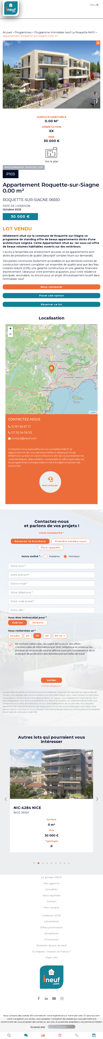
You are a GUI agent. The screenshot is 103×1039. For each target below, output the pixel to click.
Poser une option (51, 295)
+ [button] (10, 329)
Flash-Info (52, 957)
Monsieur (74, 556)
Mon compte (51, 907)
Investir (38, 622)
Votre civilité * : (31, 556)
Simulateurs (51, 933)
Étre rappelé (50, 547)
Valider (52, 680)
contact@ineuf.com (22, 438)
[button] (34, 863)
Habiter (17, 622)
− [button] (10, 334)
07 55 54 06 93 (20, 432)
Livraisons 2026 (51, 915)
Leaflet (93, 412)
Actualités (51, 889)
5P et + (60, 635)
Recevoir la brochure (30, 541)
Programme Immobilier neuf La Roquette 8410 (64, 32)
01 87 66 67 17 (19, 426)
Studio (15, 635)
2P (28, 635)
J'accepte (61, 1026)
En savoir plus (38, 1026)
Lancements (51, 921)
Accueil (7, 32)
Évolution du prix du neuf (51, 945)
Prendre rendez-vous (71, 541)
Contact (51, 901)
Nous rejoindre (52, 895)
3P (37, 635)
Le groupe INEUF (51, 877)
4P (47, 635)
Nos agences (52, 883)
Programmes (23, 32)
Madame (54, 556)
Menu (95, 4)
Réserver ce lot (51, 304)
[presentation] (41, 664)
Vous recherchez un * (22, 630)
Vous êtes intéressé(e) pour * (27, 617)
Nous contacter (52, 286)
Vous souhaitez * (51, 533)
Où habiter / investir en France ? (51, 951)
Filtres (95, 14)
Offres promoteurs (51, 927)
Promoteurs (51, 939)
